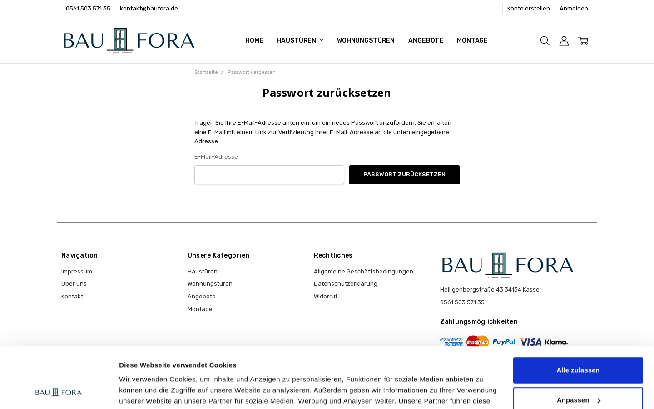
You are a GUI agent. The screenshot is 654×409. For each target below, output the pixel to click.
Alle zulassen (578, 313)
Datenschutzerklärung (345, 283)
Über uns (74, 283)
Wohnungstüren (366, 40)
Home (254, 40)
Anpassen (578, 343)
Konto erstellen (528, 8)
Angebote (425, 40)
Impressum (76, 271)
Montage (472, 40)
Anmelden (574, 8)
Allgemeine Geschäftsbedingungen (363, 271)
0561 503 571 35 (88, 8)
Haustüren (300, 40)
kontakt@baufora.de (149, 8)
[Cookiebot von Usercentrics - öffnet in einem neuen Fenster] (59, 391)
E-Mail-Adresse (216, 156)
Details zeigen (142, 391)
